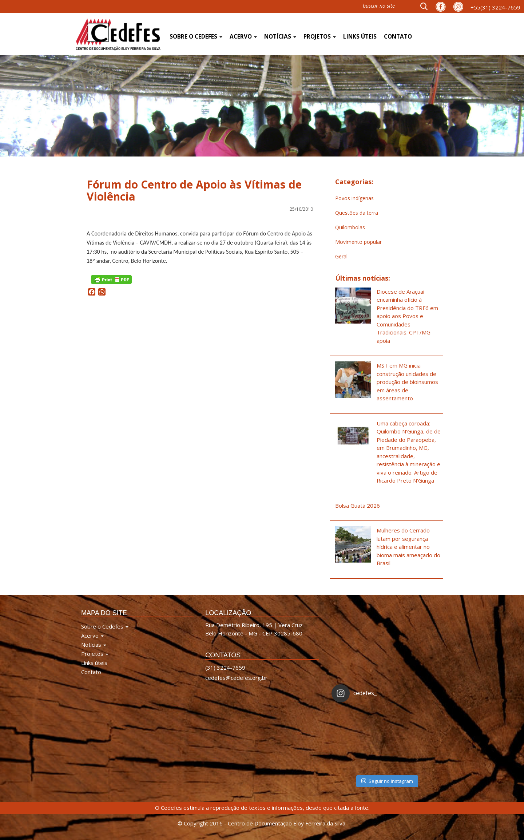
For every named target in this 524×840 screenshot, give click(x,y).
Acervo (243, 36)
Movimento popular (358, 241)
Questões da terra (356, 212)
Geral (341, 256)
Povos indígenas (354, 198)
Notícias (280, 36)
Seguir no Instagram (387, 781)
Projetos (319, 36)
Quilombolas (350, 227)
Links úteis (360, 36)
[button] (426, 6)
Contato (398, 36)
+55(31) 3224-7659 (495, 7)
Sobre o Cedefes (196, 36)
